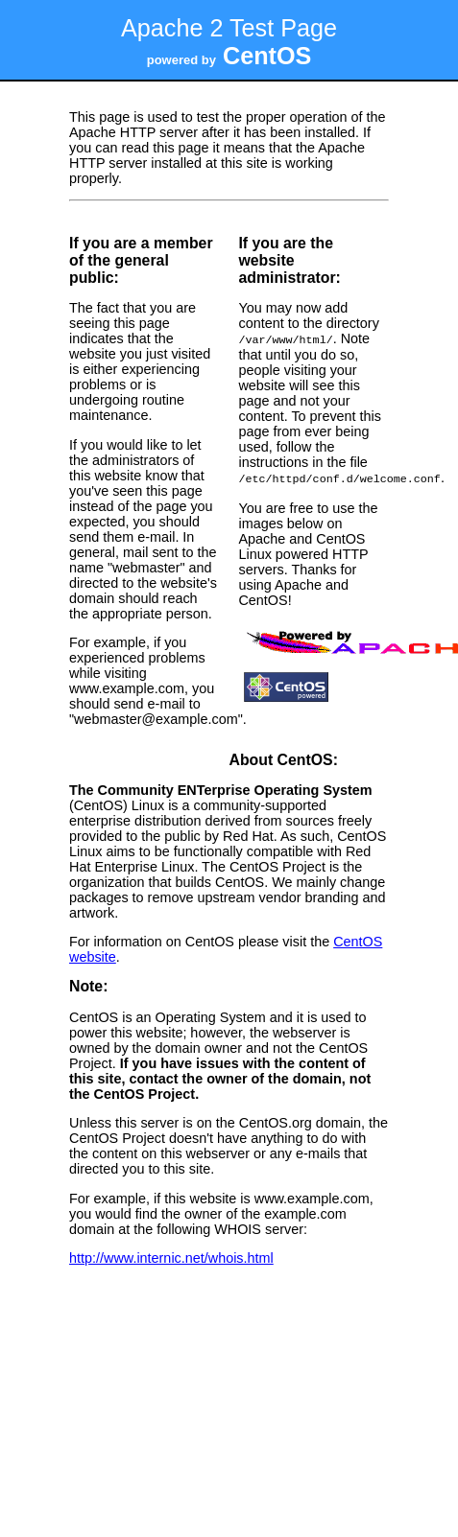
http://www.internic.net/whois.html (171, 1256)
